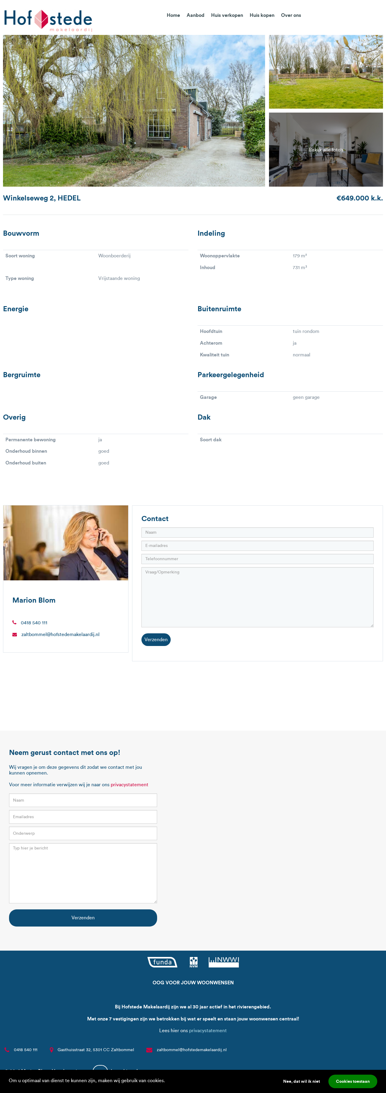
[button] (167, 1081)
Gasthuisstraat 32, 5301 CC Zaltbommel (96, 1049)
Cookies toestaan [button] (353, 1081)
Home (173, 15)
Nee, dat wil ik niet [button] (301, 1081)
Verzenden (156, 639)
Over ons (291, 15)
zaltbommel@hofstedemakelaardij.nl (60, 634)
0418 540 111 (34, 623)
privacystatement (129, 784)
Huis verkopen (227, 15)
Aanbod (195, 15)
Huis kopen (262, 15)
